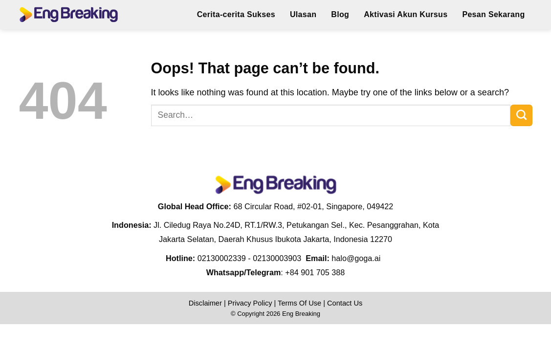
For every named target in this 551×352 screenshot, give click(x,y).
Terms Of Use (299, 303)
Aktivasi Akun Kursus (405, 14)
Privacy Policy (250, 303)
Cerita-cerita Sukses (236, 14)
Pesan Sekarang (493, 14)
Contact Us (344, 303)
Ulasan (303, 14)
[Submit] (521, 115)
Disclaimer (205, 303)
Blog (340, 14)
